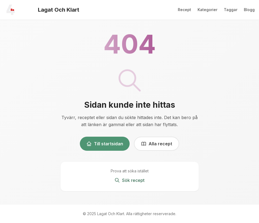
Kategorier (207, 9)
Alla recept (156, 143)
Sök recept (129, 180)
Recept (184, 9)
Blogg (249, 9)
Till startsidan (104, 143)
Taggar (230, 9)
